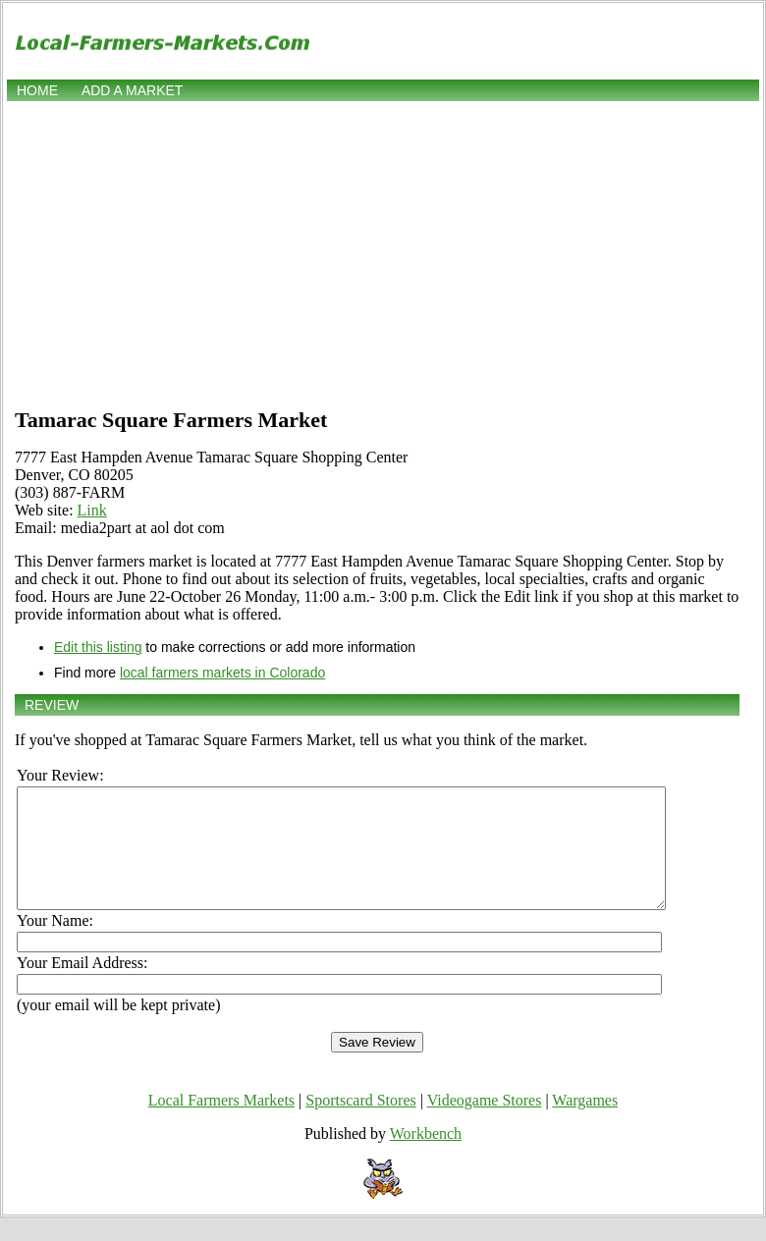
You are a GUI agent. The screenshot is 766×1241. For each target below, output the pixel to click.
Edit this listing (97, 647)
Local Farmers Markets (221, 1123)
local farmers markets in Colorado (222, 672)
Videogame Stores (484, 1123)
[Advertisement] (383, 252)
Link (92, 510)
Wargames (585, 1123)
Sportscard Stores (360, 1123)
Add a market (132, 90)
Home (37, 90)
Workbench (426, 1157)
